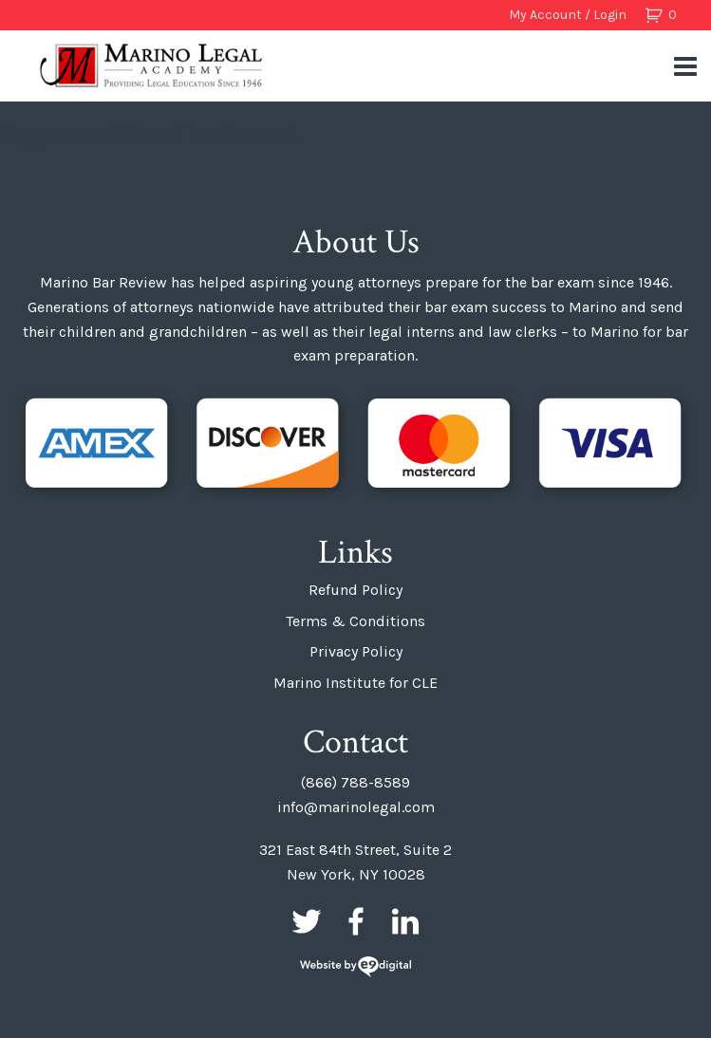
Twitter (306, 921)
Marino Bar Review (152, 65)
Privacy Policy (355, 651)
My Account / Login (568, 15)
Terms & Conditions (355, 621)
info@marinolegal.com (356, 807)
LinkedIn (405, 921)
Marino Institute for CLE (355, 683)
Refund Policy (355, 590)
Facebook (356, 921)
